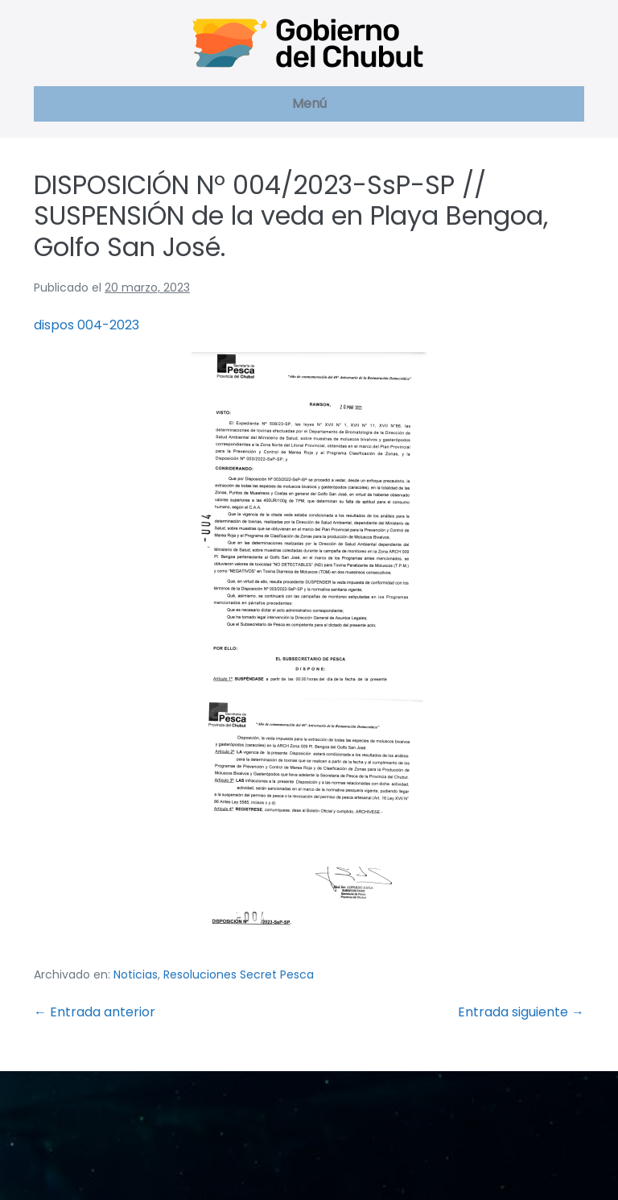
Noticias (135, 974)
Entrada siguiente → (521, 1012)
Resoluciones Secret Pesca (238, 974)
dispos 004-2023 (86, 325)
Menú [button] (309, 103)
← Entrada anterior (94, 1012)
